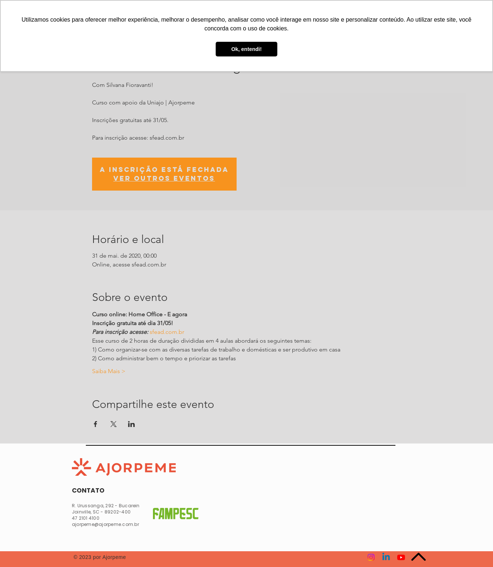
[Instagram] (371, 557)
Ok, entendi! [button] (246, 49)
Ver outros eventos (164, 178)
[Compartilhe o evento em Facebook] (95, 424)
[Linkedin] (386, 557)
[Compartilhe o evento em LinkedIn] (131, 424)
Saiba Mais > (108, 371)
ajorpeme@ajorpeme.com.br (105, 524)
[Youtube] (401, 557)
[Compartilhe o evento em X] (113, 424)
